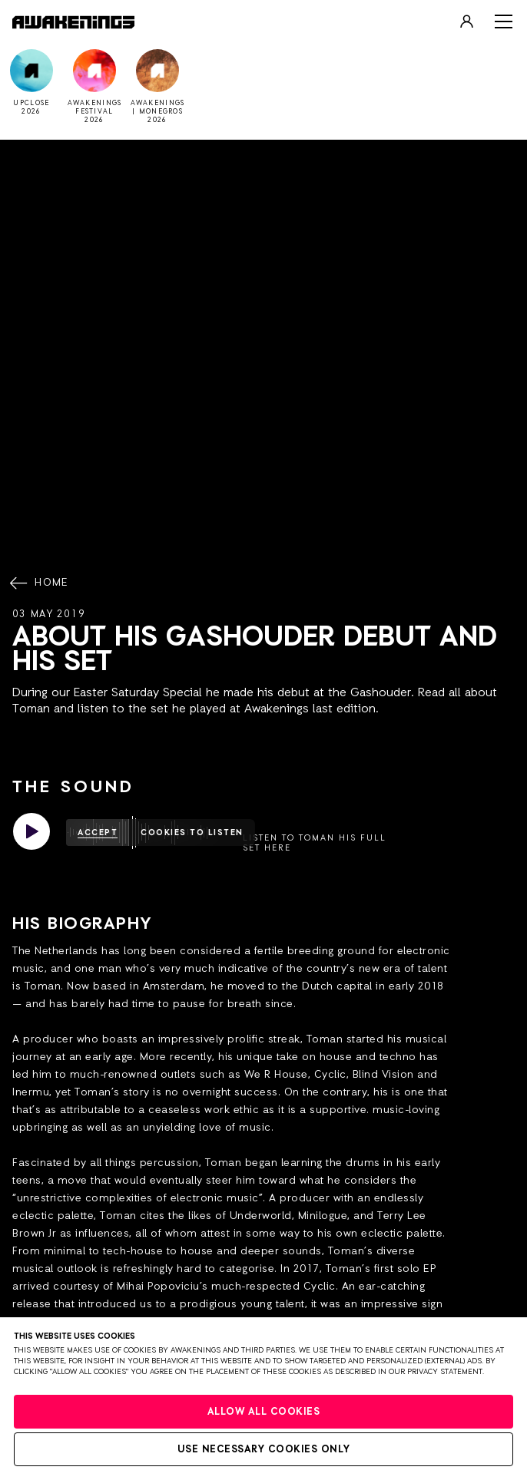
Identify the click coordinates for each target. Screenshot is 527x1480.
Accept (98, 832)
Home (40, 583)
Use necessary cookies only (263, 1450)
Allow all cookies (263, 1412)
